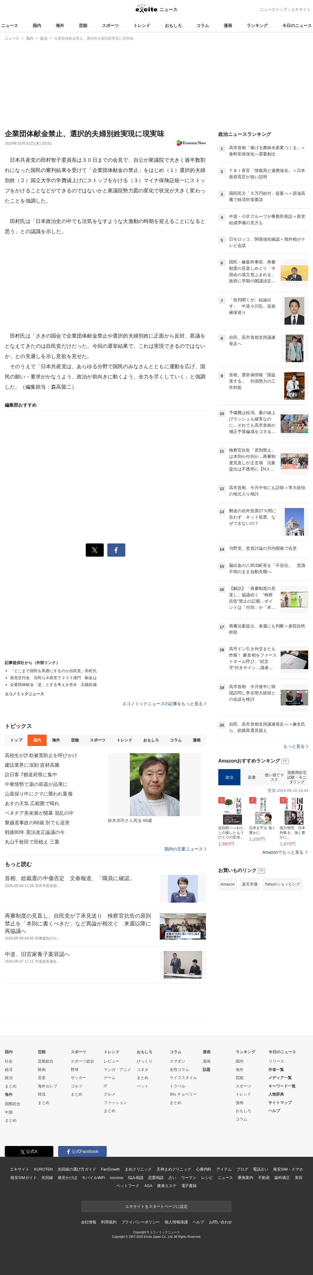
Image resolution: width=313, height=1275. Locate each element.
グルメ (109, 1094)
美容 (299, 1177)
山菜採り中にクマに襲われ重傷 (39, 793)
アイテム (223, 1169)
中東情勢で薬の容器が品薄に (36, 784)
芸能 (83, 25)
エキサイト (301, 9)
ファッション (115, 1102)
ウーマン (188, 1177)
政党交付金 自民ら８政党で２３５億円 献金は (53, 677)
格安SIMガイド (23, 1177)
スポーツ (110, 25)
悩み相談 (135, 1177)
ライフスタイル (183, 1077)
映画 (42, 1069)
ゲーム (109, 1077)
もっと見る (295, 746)
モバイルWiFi (93, 1177)
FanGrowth (110, 1169)
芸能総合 (45, 1061)
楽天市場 (250, 884)
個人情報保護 (176, 1222)
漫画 (228, 25)
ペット (142, 1086)
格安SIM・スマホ (288, 1169)
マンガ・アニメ (117, 1069)
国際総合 (12, 1104)
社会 (9, 1061)
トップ (16, 740)
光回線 (47, 1177)
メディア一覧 (280, 1077)
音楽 (42, 1077)
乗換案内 (245, 1177)
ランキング (257, 25)
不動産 (264, 1177)
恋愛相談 (155, 1177)
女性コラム (179, 1069)
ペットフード (127, 1185)
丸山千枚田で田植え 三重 (32, 841)
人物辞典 (276, 1094)
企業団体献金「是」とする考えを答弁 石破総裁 (53, 684)
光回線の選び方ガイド (77, 1169)
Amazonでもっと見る (282, 852)
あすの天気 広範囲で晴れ (32, 803)
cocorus (116, 1177)
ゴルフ (76, 1086)
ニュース (9, 25)
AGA (148, 1185)
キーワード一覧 (282, 1086)
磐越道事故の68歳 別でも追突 (37, 822)
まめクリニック (138, 1169)
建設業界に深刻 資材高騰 (32, 765)
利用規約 (108, 1222)
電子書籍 (189, 1185)
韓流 (42, 1094)
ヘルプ (274, 1110)
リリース (276, 1061)
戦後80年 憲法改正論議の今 (35, 832)
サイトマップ (280, 1102)
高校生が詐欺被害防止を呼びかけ (41, 755)
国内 (37, 25)
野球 (75, 1069)
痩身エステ (166, 1185)
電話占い (260, 1169)
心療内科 (203, 1169)
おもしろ (173, 25)
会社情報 (88, 1222)
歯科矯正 (282, 1177)
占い (172, 1177)
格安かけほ (67, 1177)
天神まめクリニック (173, 1169)
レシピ (207, 1177)
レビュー (111, 1061)
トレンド (141, 25)
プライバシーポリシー (140, 1222)
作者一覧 (276, 1069)
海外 (60, 25)
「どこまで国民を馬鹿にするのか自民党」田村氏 (53, 671)
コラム (202, 25)
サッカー (78, 1077)
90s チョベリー (183, 1094)
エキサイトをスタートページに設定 (156, 1206)
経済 (9, 1069)
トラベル (177, 1086)
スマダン (177, 1061)
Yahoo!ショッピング (282, 884)
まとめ (10, 1086)
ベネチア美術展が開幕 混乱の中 (39, 813)
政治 (229, 777)
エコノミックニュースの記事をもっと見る (164, 703)
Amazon (227, 884)
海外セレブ (47, 1086)
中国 (9, 1112)
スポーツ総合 (82, 1061)
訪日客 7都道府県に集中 (31, 774)
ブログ (242, 1169)
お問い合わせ (220, 1222)
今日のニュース (297, 25)
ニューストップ (273, 9)
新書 (251, 777)
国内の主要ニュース (185, 849)
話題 (206, 1069)
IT (105, 1086)
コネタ (142, 1069)
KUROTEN (43, 1169)
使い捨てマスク (274, 777)
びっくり (144, 1061)
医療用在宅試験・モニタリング (296, 777)
